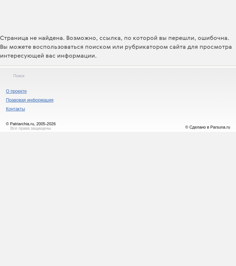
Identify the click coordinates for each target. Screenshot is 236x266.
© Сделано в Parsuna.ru (207, 127)
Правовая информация (29, 100)
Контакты (15, 109)
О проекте (16, 91)
